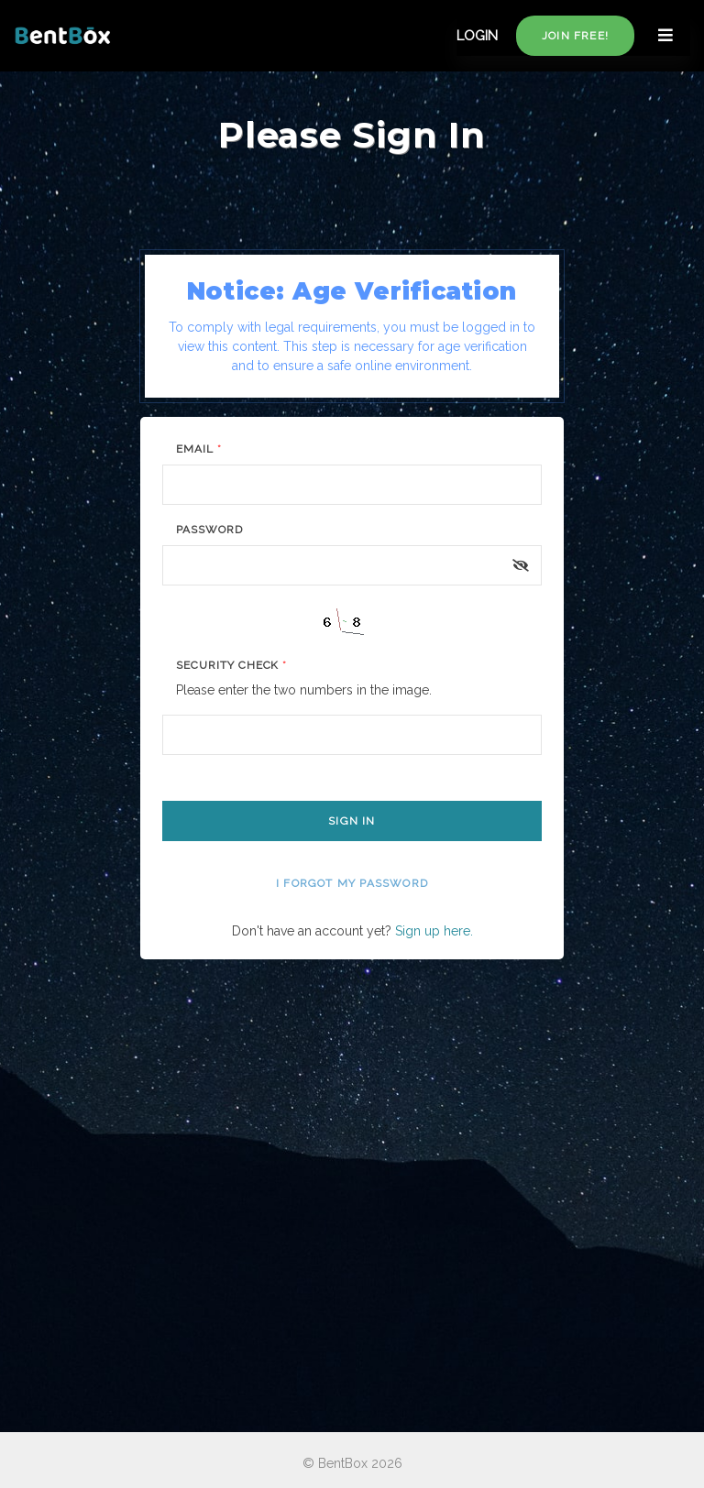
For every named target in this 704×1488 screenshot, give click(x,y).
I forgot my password (352, 883)
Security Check (231, 665)
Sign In (351, 821)
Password (209, 529)
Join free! (575, 35)
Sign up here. (434, 931)
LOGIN (477, 35)
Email (199, 449)
